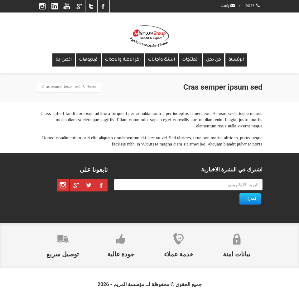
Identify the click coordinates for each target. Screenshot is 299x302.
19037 (252, 6)
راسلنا (228, 6)
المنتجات (190, 59)
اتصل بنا (63, 59)
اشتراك (250, 199)
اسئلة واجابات (161, 59)
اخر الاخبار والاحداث (123, 59)
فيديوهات (88, 59)
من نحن (213, 59)
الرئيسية (236, 59)
